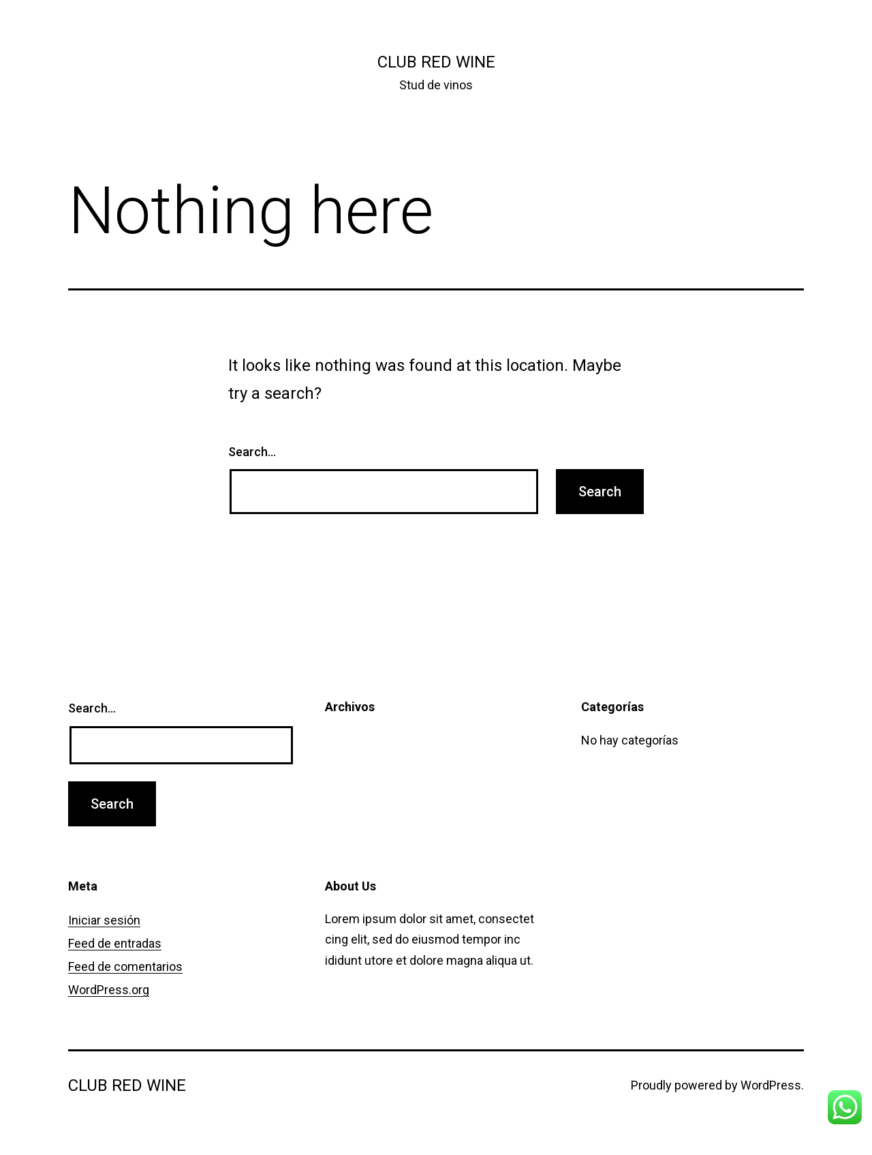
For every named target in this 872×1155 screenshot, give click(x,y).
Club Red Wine (436, 62)
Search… (252, 452)
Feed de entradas (114, 943)
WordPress (771, 1085)
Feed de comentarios (125, 966)
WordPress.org (108, 989)
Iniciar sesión (104, 920)
